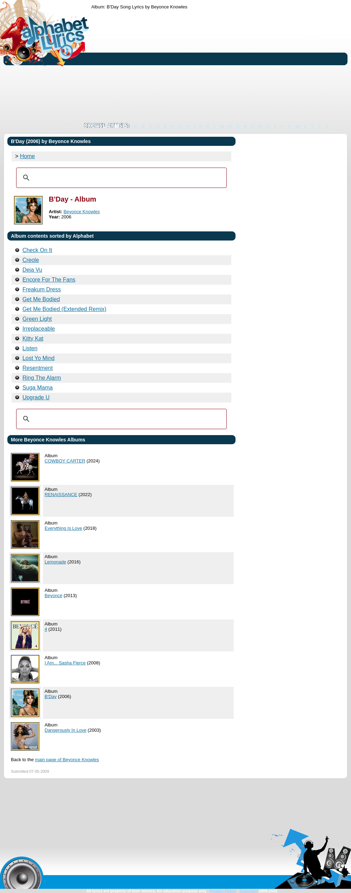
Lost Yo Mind (38, 358)
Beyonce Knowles (82, 211)
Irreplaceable (38, 329)
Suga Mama (37, 388)
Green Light (37, 319)
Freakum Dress (41, 289)
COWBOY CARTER (65, 461)
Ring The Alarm (41, 378)
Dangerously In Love (65, 730)
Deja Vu (32, 270)
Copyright (248, 891)
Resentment (37, 368)
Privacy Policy (223, 891)
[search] (120, 178)
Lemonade (55, 561)
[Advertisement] (197, 66)
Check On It (37, 250)
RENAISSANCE (61, 494)
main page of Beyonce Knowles (67, 759)
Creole (30, 260)
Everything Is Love (63, 528)
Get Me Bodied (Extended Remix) (64, 309)
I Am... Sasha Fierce (65, 662)
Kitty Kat (33, 338)
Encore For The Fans (48, 280)
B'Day (51, 696)
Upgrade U (35, 397)
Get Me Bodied (41, 299)
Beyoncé (53, 595)
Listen (30, 348)
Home (27, 156)
